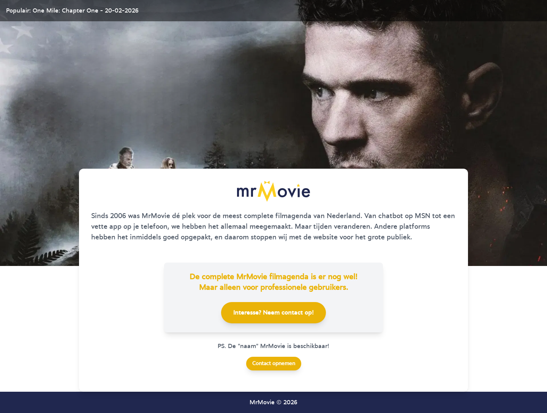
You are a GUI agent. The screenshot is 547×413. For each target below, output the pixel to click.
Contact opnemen (273, 363)
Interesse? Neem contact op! (273, 313)
